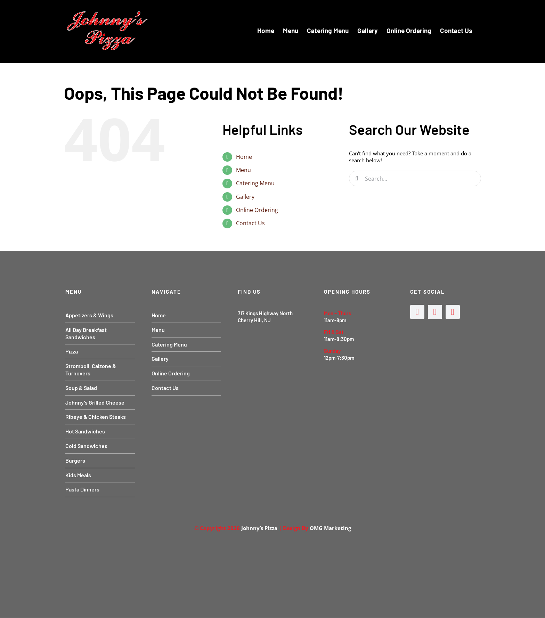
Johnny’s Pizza (259, 528)
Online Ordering (257, 210)
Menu (243, 170)
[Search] (357, 178)
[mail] (453, 312)
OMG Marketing (330, 528)
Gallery (245, 197)
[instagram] (435, 312)
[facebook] (417, 312)
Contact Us (250, 223)
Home (244, 157)
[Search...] (415, 178)
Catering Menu (255, 183)
